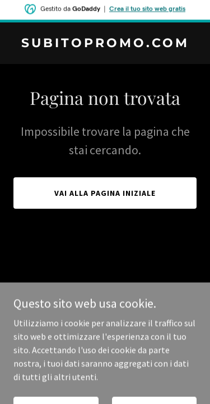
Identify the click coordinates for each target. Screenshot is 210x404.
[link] (105, 43)
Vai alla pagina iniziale (105, 193)
